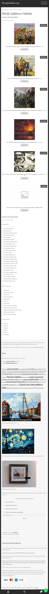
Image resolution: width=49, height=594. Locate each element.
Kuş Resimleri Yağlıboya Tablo (10, 256)
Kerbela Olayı (6, 290)
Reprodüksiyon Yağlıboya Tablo (10, 272)
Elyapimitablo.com (10, 2)
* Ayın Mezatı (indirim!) (8, 228)
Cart (38, 591)
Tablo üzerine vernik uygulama (10, 314)
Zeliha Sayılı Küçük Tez (8, 296)
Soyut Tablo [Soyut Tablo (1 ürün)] (17, 384)
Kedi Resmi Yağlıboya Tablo (9, 254)
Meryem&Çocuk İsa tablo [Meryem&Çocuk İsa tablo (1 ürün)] (25, 377)
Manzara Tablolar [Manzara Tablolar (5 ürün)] (14, 377)
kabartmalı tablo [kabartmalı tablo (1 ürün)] (19, 374)
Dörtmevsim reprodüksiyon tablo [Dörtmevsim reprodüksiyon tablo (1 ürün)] (7, 372)
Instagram (6, 325)
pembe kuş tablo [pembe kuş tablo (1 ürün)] (41, 379)
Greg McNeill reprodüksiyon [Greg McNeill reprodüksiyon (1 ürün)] (31, 372)
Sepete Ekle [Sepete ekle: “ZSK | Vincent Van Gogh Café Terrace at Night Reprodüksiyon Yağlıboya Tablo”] (24, 210)
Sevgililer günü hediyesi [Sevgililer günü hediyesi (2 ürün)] (9, 384)
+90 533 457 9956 (10, 361)
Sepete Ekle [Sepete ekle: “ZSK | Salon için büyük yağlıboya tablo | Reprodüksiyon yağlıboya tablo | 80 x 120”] (24, 49)
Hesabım (8, 592)
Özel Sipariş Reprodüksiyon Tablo (11, 263)
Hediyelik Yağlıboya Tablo (9, 248)
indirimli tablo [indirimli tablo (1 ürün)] (14, 374)
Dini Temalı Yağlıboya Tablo (9, 243)
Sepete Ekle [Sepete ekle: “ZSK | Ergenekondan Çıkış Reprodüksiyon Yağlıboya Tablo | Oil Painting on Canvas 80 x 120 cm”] (24, 113)
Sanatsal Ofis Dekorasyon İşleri (10, 305)
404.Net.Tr (15, 532)
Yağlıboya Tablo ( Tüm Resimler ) (10, 278)
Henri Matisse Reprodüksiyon (10, 250)
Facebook (6, 323)
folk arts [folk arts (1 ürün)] (25, 372)
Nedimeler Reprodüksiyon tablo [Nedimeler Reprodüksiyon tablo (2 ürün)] (10, 379)
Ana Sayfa (6, 9)
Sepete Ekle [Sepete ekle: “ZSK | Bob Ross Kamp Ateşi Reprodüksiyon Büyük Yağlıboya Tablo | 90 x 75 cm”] (24, 145)
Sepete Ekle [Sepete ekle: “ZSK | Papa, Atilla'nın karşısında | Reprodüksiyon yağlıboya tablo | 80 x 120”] (24, 81)
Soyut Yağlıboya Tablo (8, 274)
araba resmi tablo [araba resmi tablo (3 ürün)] (12, 369)
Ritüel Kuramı (6, 294)
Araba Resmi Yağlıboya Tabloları (10, 232)
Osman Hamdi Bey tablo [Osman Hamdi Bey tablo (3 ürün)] (31, 379)
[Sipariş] (10, 17)
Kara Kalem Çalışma (8, 252)
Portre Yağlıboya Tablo (8, 270)
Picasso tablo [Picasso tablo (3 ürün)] (21, 382)
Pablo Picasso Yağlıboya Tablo (10, 265)
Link (37, 587)
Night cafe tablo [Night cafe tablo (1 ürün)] (20, 379)
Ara (24, 592)
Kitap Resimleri (7, 299)
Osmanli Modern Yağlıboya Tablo (11, 261)
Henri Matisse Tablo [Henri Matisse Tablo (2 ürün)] (7, 374)
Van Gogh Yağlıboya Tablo (9, 276)
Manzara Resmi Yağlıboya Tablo (10, 259)
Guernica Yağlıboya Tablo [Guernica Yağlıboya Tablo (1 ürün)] (40, 372)
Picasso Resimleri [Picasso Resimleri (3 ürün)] (11, 382)
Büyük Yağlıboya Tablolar (9, 239)
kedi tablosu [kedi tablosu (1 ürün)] (40, 374)
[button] (46, 590)
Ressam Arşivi (7, 303)
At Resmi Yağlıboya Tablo (9, 235)
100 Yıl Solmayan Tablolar (9, 312)
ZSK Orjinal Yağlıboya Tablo (9, 280)
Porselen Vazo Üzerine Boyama (10, 267)
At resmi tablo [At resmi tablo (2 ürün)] (30, 369)
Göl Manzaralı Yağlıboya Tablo (10, 246)
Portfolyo (6, 301)
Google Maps (6, 334)
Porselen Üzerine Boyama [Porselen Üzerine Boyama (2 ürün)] (31, 382)
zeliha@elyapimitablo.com (11, 363)
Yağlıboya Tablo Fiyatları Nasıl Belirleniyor (13, 309)
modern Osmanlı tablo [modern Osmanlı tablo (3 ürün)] (36, 377)
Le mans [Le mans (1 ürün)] (5, 377)
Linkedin (5, 330)
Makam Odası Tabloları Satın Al (10, 307)
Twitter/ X (6, 327)
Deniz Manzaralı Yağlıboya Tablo (10, 241)
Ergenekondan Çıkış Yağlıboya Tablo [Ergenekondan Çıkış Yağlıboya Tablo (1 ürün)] (18, 372)
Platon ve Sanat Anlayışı (9, 292)
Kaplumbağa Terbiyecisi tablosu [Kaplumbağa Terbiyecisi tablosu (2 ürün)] (30, 374)
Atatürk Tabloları (7, 237)
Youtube (5, 332)
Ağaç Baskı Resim (7, 230)
